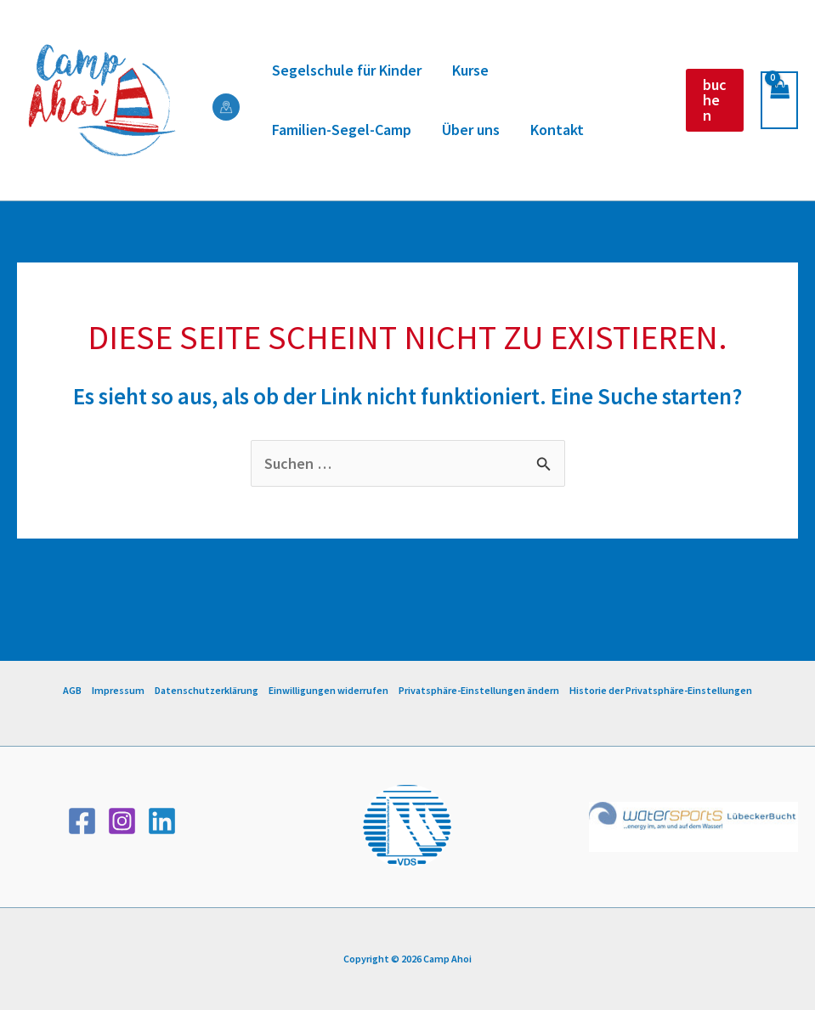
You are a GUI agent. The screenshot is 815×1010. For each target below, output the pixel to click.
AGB (72, 690)
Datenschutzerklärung (206, 690)
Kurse (470, 70)
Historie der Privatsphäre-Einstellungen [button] (660, 690)
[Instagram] (122, 821)
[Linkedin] (162, 821)
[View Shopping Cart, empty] (779, 100)
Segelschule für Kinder (347, 70)
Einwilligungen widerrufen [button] (328, 690)
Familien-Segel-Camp (341, 129)
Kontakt (557, 129)
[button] (715, 100)
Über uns (471, 129)
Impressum (118, 690)
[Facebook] (82, 821)
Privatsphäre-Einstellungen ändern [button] (479, 690)
